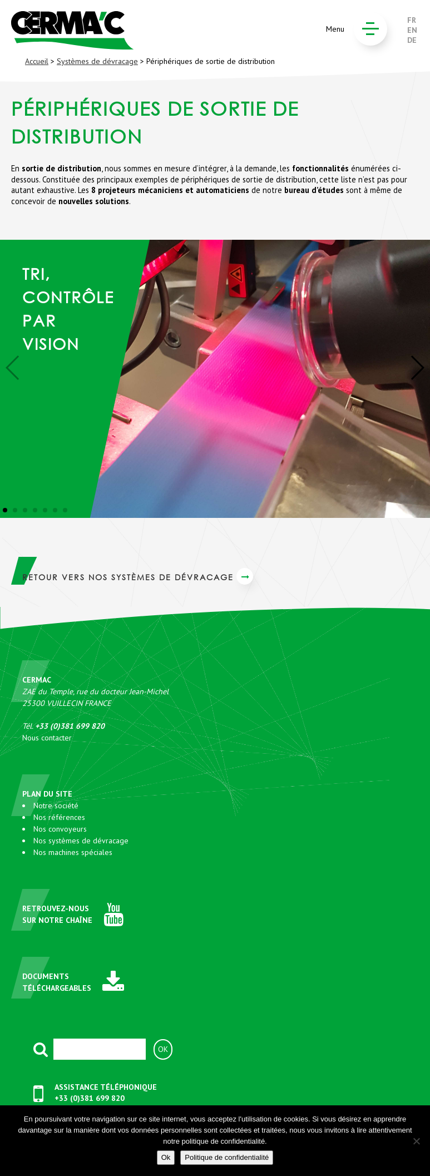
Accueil (36, 61)
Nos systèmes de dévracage (80, 841)
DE (412, 40)
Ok (166, 1157)
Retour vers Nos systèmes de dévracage (137, 577)
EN (412, 30)
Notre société (55, 806)
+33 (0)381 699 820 (90, 1098)
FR (411, 20)
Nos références (59, 817)
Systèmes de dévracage (97, 61)
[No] (416, 1141)
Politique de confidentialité (227, 1157)
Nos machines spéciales (72, 852)
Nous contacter (47, 738)
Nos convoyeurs (60, 829)
